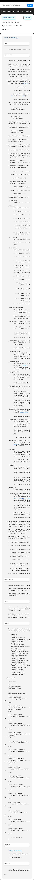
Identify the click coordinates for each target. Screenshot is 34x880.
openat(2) (16, 444)
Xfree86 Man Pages (9, 17)
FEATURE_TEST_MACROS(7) (11, 38)
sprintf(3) (22, 498)
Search (30, 5)
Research (27, 17)
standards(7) (24, 412)
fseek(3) (25, 365)
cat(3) (15, 498)
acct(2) (25, 83)
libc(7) (10, 850)
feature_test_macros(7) (18, 96)
